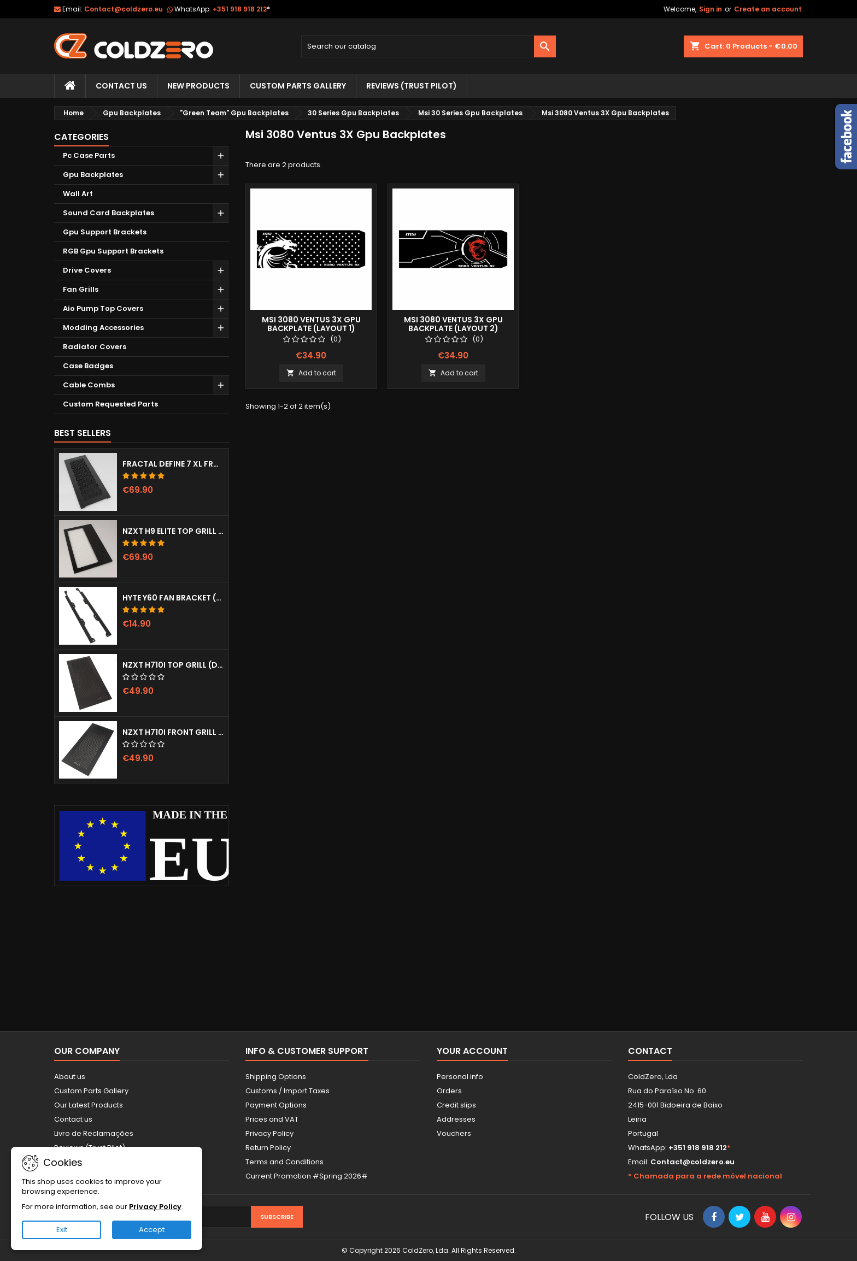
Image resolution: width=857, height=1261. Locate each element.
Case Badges (88, 366)
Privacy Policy (269, 1133)
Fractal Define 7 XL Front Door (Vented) (173, 463)
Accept (152, 1229)
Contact (650, 1051)
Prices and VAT (271, 1119)
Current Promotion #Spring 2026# (306, 1176)
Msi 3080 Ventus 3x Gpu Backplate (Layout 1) (311, 324)
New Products (198, 85)
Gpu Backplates (93, 174)
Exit (61, 1229)
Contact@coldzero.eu (123, 9)
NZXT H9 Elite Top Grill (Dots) (173, 531)
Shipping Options (275, 1076)
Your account (472, 1051)
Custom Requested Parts (110, 404)
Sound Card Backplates (108, 213)
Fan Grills (80, 289)
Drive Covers (87, 270)
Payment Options (276, 1105)
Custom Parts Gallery (298, 85)
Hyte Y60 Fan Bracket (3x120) (173, 597)
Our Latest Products (88, 1105)
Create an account (768, 9)
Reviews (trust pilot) (411, 85)
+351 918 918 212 (241, 9)
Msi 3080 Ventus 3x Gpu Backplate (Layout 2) (453, 324)
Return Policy (268, 1147)
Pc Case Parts (89, 155)
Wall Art (78, 193)
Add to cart (311, 373)
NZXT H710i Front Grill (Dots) (173, 732)
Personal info (460, 1076)
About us (69, 1076)
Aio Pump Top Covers (103, 308)
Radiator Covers (94, 346)
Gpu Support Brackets (104, 232)
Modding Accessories (103, 327)
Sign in (710, 9)
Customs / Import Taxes (287, 1091)
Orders (449, 1091)
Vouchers (454, 1133)
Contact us (73, 1119)
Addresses (456, 1119)
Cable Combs (89, 385)
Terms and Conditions (284, 1162)
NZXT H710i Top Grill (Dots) (173, 665)
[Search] (428, 46)
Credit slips (456, 1105)
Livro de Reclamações (93, 1133)
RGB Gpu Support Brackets (113, 251)
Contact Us (121, 85)
